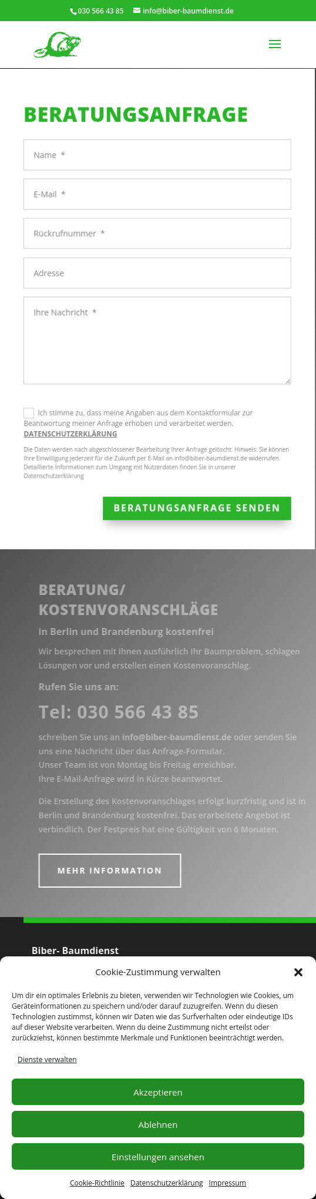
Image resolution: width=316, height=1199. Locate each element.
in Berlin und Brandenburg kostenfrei (133, 631)
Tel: (125, 712)
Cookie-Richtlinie (97, 1183)
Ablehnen (158, 1124)
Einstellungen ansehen (158, 1157)
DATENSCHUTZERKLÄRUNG (69, 432)
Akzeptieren (157, 1092)
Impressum (227, 1183)
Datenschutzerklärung (166, 1183)
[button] (298, 972)
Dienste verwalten (47, 1059)
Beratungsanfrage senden (194, 504)
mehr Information (116, 870)
